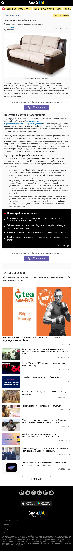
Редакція (5, 529)
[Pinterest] (51, 492)
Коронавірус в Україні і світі (47, 9)
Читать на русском (61, 16)
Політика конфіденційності (12, 521)
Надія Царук (9, 27)
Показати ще (63, 246)
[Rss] (21, 492)
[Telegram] (27, 492)
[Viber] (33, 492)
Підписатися (36, 107)
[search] (3, 3)
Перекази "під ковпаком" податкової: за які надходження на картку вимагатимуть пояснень (35, 219)
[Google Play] (44, 503)
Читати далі (36, 479)
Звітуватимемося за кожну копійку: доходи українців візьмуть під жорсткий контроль (36, 226)
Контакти (5, 532)
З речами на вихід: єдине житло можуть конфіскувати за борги (36, 232)
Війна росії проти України (19, 9)
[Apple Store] (28, 503)
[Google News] (39, 492)
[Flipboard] (45, 492)
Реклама (5, 525)
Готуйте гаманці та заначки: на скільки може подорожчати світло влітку (37, 238)
